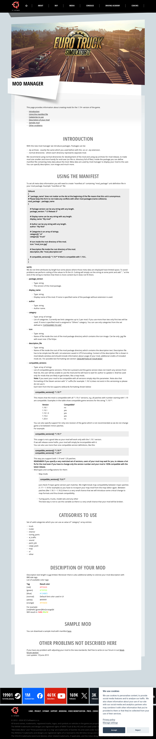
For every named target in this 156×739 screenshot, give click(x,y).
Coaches (135, 5)
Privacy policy (109, 720)
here (69, 631)
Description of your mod (39, 120)
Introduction (34, 111)
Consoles (90, 5)
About (40, 5)
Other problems (36, 125)
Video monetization (76, 711)
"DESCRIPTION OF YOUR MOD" (90, 358)
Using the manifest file (38, 114)
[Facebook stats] (33, 696)
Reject (138, 730)
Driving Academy (112, 5)
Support (54, 711)
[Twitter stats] (78, 696)
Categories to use (36, 117)
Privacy (38, 711)
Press (89, 711)
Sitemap (45, 711)
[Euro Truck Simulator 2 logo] (77, 43)
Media (71, 5)
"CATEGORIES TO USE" (52, 325)
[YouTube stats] (55, 696)
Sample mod (34, 122)
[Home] (26, 6)
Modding (63, 711)
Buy (56, 5)
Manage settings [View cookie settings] (110, 723)
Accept (114, 730)
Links (31, 711)
